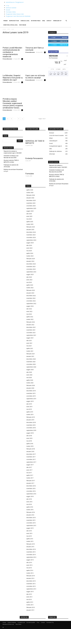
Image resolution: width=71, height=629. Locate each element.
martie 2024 (29, 256)
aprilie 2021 (29, 348)
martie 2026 (29, 192)
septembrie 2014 (31, 557)
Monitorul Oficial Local (10, 25)
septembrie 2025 (31, 208)
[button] (66, 21)
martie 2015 (29, 541)
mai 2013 (29, 599)
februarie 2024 (30, 258)
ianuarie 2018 (30, 451)
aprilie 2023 (29, 285)
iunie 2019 (29, 406)
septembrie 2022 (31, 303)
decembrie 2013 (31, 581)
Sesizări (8, 10)
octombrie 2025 (31, 206)
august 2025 (30, 211)
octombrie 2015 (31, 523)
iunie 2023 (29, 280)
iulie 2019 (29, 404)
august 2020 (30, 369)
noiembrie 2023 (30, 266)
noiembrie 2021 (30, 330)
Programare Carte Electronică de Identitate (18, 16)
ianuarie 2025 (30, 229)
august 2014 (30, 560)
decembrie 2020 (31, 359)
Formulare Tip (57, 20)
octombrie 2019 (31, 396)
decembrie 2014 (31, 549)
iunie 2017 (29, 470)
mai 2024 (29, 250)
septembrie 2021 (31, 335)
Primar (5, 20)
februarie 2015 (30, 544)
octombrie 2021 (31, 332)
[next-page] (22, 118)
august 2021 (30, 338)
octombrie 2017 (31, 459)
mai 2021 (29, 346)
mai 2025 (29, 219)
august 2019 (30, 401)
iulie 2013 (29, 594)
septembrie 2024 (31, 240)
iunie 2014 (29, 565)
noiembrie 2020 (30, 361)
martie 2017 (29, 478)
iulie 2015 (29, 531)
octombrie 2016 (31, 491)
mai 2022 (29, 314)
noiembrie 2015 (30, 520)
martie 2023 (29, 287)
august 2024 (30, 243)
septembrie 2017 (31, 462)
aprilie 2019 (29, 412)
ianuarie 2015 (30, 546)
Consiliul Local (25, 20)
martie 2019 (29, 414)
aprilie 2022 (29, 317)
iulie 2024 (29, 245)
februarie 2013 (30, 607)
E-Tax (7, 5)
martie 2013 (29, 605)
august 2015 (30, 528)
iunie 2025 (29, 216)
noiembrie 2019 (30, 393)
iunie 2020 (29, 375)
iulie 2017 (29, 467)
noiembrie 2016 (30, 488)
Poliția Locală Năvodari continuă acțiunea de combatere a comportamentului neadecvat (12, 52)
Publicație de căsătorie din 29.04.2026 (11, 165)
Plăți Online (22, 25)
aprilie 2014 (29, 570)
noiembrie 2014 (30, 552)
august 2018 (30, 433)
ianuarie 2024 (30, 261)
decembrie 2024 (31, 232)
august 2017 (30, 465)
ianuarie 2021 (30, 356)
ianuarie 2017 (30, 483)
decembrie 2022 (31, 295)
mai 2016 (29, 504)
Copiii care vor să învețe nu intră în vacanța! (35, 76)
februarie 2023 (30, 290)
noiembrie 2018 (30, 425)
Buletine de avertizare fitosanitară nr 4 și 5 (13, 170)
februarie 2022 (30, 322)
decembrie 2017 (31, 454)
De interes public (36, 20)
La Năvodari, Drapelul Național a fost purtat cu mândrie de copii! (13, 77)
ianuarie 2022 (30, 324)
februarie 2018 (30, 449)
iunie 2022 (29, 311)
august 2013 (30, 591)
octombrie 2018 (31, 428)
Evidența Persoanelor (34, 158)
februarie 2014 (30, 576)
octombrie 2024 (31, 237)
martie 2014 (29, 573)
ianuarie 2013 (30, 610)
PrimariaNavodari (7, 59)
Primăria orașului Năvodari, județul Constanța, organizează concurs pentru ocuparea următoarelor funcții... (13, 103)
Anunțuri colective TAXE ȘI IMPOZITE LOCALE (11, 161)
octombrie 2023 (31, 269)
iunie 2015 (29, 533)
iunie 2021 (29, 343)
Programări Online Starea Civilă (15, 14)
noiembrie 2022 (30, 298)
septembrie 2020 (31, 367)
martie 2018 (29, 446)
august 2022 (30, 306)
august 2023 (30, 274)
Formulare (29, 174)
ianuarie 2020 (30, 388)
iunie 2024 (29, 248)
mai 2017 (29, 472)
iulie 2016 (29, 499)
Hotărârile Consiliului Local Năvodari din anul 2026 (11, 156)
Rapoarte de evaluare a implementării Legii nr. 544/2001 (13, 152)
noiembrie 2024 (30, 235)
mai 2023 (29, 282)
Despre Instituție (14, 20)
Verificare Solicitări (11, 8)
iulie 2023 (29, 277)
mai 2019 (29, 409)
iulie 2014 (29, 562)
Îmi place (64, 37)
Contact (49, 20)
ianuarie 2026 (30, 198)
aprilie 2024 (29, 253)
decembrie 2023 (31, 264)
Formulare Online (11, 12)
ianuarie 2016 (30, 515)
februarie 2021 (30, 354)
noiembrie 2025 (30, 203)
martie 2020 (29, 383)
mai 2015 (29, 536)
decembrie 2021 (31, 327)
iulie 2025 (29, 213)
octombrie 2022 (31, 301)
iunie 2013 (29, 597)
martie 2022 (29, 319)
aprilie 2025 (29, 221)
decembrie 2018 (31, 422)
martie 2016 (29, 509)
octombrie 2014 (31, 554)
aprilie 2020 (29, 380)
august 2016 (30, 496)
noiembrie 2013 (30, 583)
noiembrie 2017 (30, 457)
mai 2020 (29, 377)
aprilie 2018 (29, 443)
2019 (8, 29)
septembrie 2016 (31, 494)
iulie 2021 (29, 340)
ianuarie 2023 (30, 293)
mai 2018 (29, 441)
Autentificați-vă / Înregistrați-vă (14, 2)
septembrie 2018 (31, 430)
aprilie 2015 (29, 539)
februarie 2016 (30, 512)
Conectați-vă (63, 41)
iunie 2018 (29, 438)
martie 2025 (29, 224)
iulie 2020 (29, 372)
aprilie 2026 (29, 190)
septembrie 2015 (31, 525)
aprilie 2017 (29, 475)
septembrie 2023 (31, 272)
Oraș (43, 20)
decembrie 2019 (31, 391)
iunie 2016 (29, 502)
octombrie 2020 (31, 364)
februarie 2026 (30, 195)
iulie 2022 (29, 309)
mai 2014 (29, 568)
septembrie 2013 (31, 589)
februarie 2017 (30, 480)
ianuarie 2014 (30, 578)
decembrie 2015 (31, 517)
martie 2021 (29, 351)
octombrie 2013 (31, 586)
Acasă (4, 29)
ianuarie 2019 (30, 420)
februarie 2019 (30, 417)
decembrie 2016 (31, 486)
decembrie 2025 (31, 200)
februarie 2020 (30, 385)
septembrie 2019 (31, 398)
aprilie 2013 (29, 602)
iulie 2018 (29, 435)
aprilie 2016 (29, 507)
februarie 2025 (30, 227)
